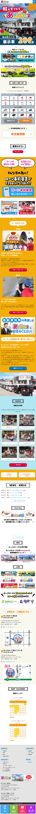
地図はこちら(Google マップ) (8, 627)
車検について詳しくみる (18, 269)
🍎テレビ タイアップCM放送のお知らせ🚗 (16, 490)
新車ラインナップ (18, 368)
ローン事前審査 (6, 769)
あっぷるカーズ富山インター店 (9, 767)
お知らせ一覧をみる (18, 500)
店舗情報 (30, 751)
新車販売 (5, 751)
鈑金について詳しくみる (18, 312)
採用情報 (30, 754)
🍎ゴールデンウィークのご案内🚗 (14, 492)
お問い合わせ (6, 762)
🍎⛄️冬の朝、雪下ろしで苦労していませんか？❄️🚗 (18, 497)
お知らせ (30, 762)
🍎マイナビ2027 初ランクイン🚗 (14, 495)
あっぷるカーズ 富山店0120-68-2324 (10, 616)
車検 (4, 752)
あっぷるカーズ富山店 (7, 765)
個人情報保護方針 (6, 770)
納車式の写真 (6, 756)
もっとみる (18, 537)
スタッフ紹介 (31, 752)
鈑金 (4, 754)
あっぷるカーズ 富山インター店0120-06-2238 (13, 651)
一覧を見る (18, 464)
